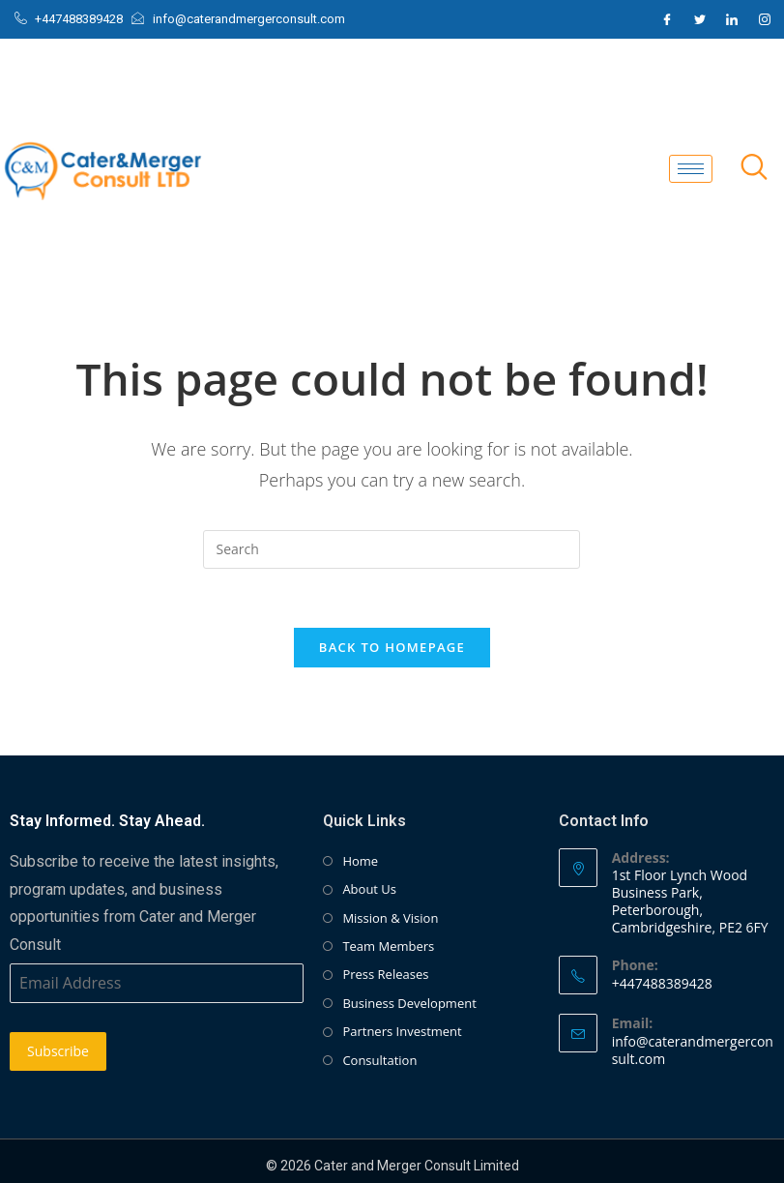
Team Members (388, 946)
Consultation (379, 1060)
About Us (369, 889)
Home (360, 861)
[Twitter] (699, 19)
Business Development (409, 1003)
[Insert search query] (391, 549)
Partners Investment (401, 1031)
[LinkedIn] (731, 19)
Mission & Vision (390, 918)
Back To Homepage (392, 647)
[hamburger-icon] (690, 169)
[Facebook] (667, 19)
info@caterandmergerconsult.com (692, 1050)
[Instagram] (764, 19)
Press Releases (385, 974)
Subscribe (58, 1051)
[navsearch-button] (754, 168)
